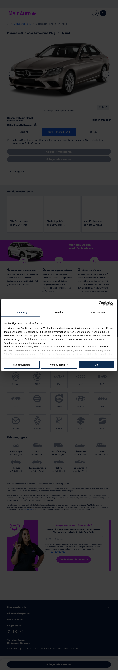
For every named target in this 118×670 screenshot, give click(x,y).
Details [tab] (59, 312)
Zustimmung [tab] (21, 312)
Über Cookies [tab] (97, 312)
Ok (96, 364)
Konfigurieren (59, 364)
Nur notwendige (21, 364)
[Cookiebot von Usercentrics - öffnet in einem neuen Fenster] (101, 303)
